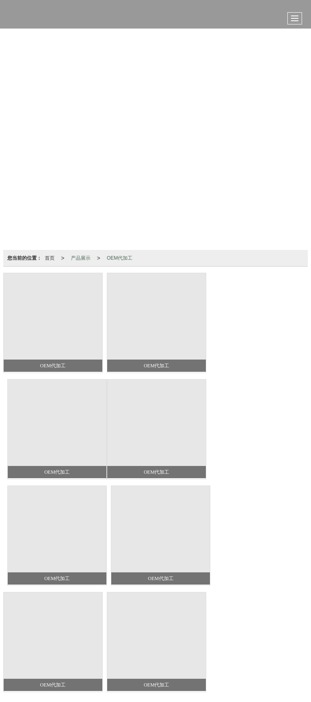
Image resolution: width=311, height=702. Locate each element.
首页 (50, 258)
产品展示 (80, 258)
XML (173, 650)
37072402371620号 (141, 666)
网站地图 (150, 650)
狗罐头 (135, 634)
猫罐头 (158, 634)
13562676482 (146, 642)
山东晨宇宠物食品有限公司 (99, 650)
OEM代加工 (119, 258)
